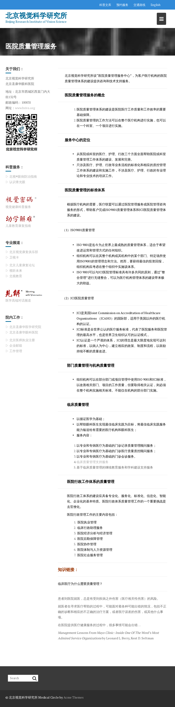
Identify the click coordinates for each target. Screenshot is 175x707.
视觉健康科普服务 (18, 207)
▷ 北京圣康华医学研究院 (23, 327)
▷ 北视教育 (13, 276)
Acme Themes (74, 697)
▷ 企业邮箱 (13, 345)
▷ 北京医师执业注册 (20, 340)
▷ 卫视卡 (12, 257)
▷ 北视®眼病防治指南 (21, 176)
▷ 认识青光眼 (15, 182)
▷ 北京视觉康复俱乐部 (21, 252)
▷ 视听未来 (13, 270)
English (155, 5)
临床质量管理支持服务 (92, 462)
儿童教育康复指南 (18, 225)
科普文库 (105, 5)
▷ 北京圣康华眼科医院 (21, 332)
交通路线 (139, 5)
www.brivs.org (25, 108)
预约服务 (122, 5)
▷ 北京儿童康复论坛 (20, 265)
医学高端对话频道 (18, 300)
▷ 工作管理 (13, 351)
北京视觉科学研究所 (36, 15)
